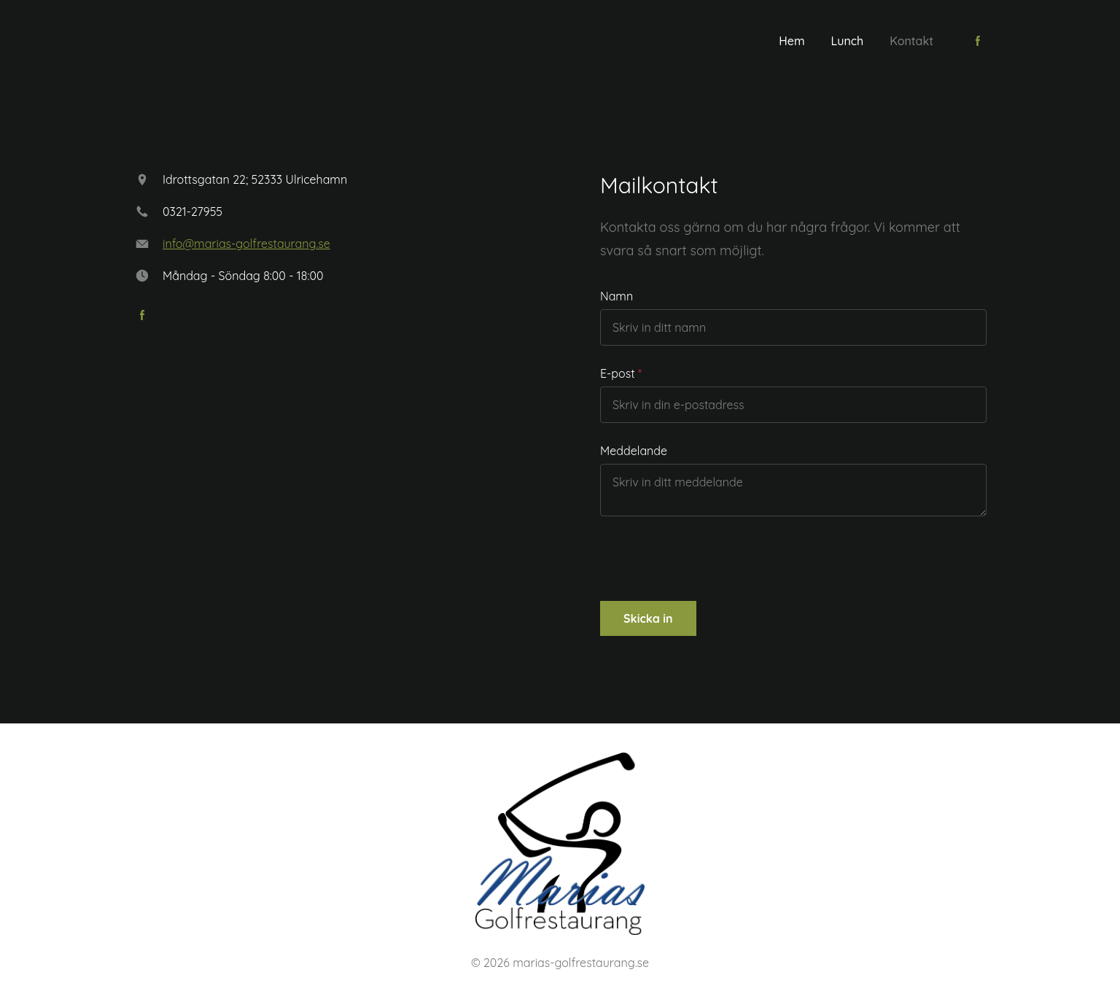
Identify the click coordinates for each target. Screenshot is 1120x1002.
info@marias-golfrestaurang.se (246, 243)
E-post (617, 373)
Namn (616, 296)
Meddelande (633, 450)
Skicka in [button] (648, 618)
